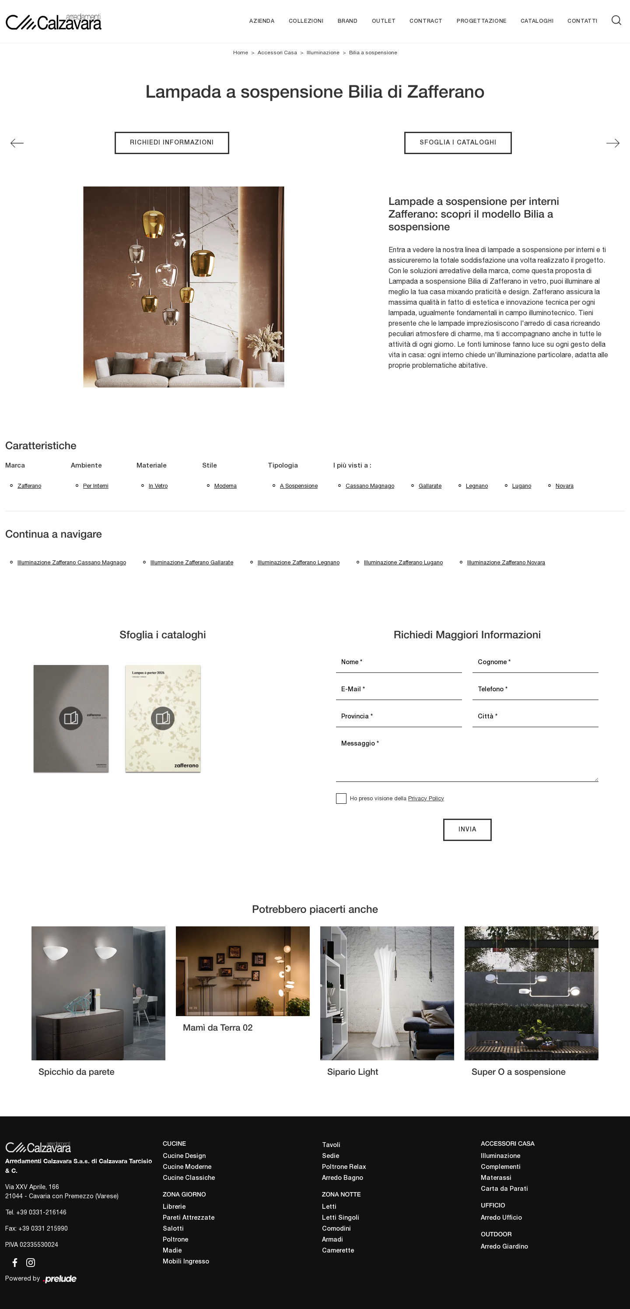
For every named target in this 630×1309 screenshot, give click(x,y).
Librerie (174, 1207)
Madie (172, 1251)
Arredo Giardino (504, 1247)
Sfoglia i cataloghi (458, 143)
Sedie (330, 1156)
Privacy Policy (426, 798)
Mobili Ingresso (186, 1262)
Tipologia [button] (283, 466)
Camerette (338, 1251)
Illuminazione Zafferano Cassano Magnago (72, 562)
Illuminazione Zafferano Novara (506, 562)
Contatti (582, 21)
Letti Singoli (340, 1218)
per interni (95, 485)
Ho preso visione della (397, 798)
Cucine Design (184, 1156)
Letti (329, 1207)
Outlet (384, 21)
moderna (225, 485)
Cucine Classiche (189, 1178)
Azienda (261, 21)
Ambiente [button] (86, 466)
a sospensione (299, 485)
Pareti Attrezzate (188, 1218)
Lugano (521, 485)
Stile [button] (209, 466)
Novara (565, 485)
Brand (348, 21)
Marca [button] (15, 466)
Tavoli (331, 1145)
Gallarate (430, 485)
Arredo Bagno (342, 1178)
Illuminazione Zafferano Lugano (403, 562)
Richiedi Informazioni (172, 143)
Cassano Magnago (370, 485)
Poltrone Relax (344, 1167)
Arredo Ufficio (501, 1218)
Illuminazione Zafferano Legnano (299, 562)
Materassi (496, 1178)
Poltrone (175, 1240)
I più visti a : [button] (352, 466)
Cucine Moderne (187, 1167)
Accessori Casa (277, 52)
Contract (426, 21)
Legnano (477, 485)
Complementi (501, 1167)
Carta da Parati (504, 1189)
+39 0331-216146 (41, 1212)
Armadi (332, 1240)
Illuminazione (323, 52)
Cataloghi (537, 21)
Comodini (336, 1229)
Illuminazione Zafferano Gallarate (191, 562)
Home (240, 52)
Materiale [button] (151, 466)
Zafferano (29, 485)
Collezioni (306, 21)
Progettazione (482, 21)
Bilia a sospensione (373, 52)
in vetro (158, 485)
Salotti (173, 1229)
